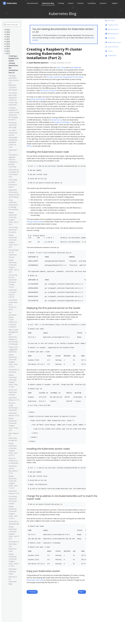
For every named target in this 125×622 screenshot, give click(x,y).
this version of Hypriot (48, 90)
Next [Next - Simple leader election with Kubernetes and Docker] (82, 592)
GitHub (29, 146)
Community (92, 3)
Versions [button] (103, 3)
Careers (70, 3)
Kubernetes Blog (48, 3)
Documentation (32, 3)
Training (61, 3)
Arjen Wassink (75, 67)
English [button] (114, 3)
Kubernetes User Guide (35, 580)
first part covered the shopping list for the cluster (65, 77)
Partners (80, 3)
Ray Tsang (61, 67)
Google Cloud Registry (62, 122)
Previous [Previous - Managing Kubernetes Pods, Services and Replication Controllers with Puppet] (32, 592)
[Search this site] (15, 25)
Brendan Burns (55, 120)
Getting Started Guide (35, 222)
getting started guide (37, 99)
